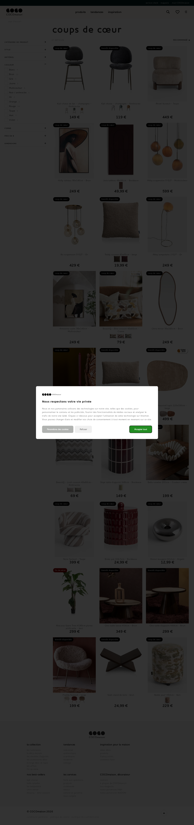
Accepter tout (140, 429)
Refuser (83, 429)
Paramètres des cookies (57, 429)
